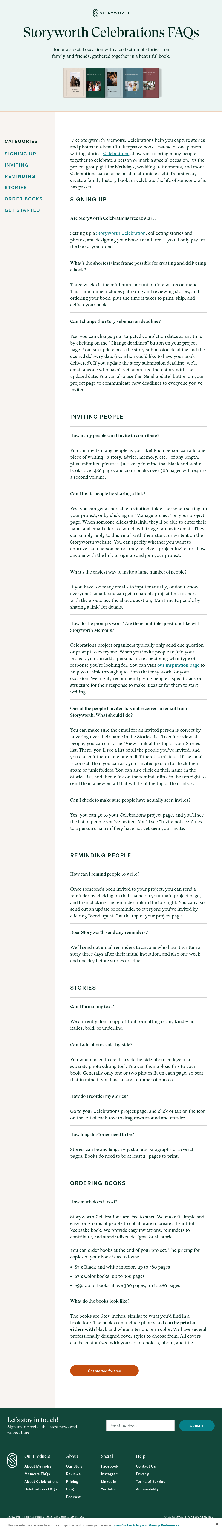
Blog (70, 1489)
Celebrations (116, 153)
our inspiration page (178, 665)
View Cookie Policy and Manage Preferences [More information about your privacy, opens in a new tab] (146, 1525)
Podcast (73, 1497)
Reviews (73, 1474)
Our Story (74, 1466)
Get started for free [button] (104, 1370)
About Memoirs (37, 1466)
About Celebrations (41, 1481)
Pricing (72, 1481)
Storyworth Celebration (121, 233)
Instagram (110, 1474)
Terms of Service (150, 1481)
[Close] (217, 1524)
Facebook (109, 1466)
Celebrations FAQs (40, 1489)
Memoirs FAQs (37, 1474)
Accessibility (147, 1489)
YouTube (108, 1489)
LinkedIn (108, 1481)
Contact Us (146, 1466)
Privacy (142, 1474)
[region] (111, 1524)
